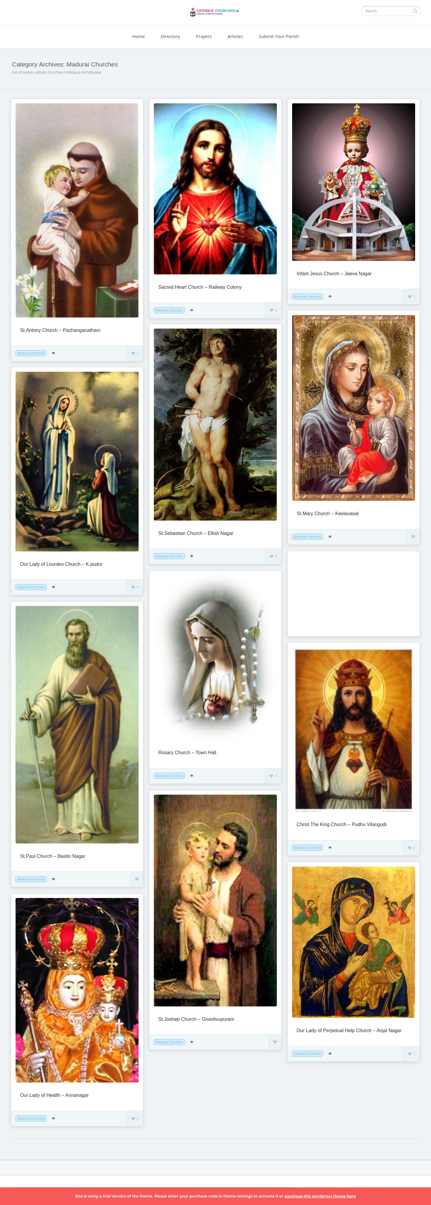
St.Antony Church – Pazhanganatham (60, 330)
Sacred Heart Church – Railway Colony (200, 287)
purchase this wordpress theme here (320, 1196)
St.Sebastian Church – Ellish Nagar (195, 533)
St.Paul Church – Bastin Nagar (52, 856)
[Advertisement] (329, 593)
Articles (235, 36)
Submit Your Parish (279, 36)
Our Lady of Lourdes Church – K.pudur (61, 564)
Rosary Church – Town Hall (187, 752)
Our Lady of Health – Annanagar (54, 1095)
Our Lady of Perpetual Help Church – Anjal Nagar (349, 1030)
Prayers (204, 36)
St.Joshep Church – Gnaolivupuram (196, 1019)
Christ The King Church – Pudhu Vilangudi (341, 824)
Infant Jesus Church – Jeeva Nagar (334, 273)
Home (138, 36)
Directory (170, 36)
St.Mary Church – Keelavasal (328, 513)
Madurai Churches (31, 353)
